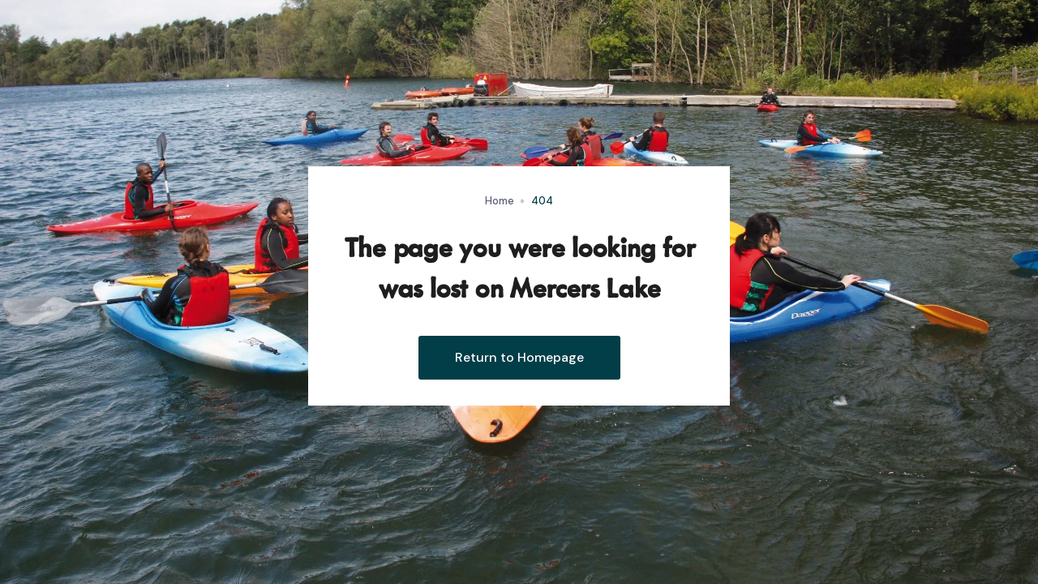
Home (499, 201)
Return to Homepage (519, 357)
